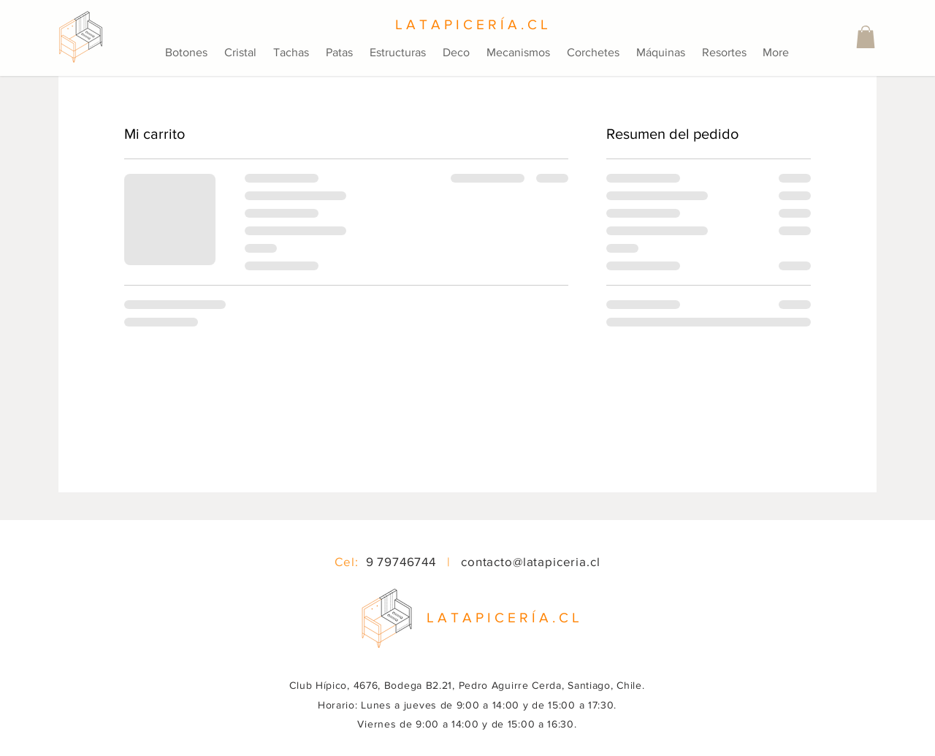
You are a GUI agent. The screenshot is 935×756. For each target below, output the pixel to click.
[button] (865, 37)
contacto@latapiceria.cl (530, 561)
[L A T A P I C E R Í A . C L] (467, 24)
